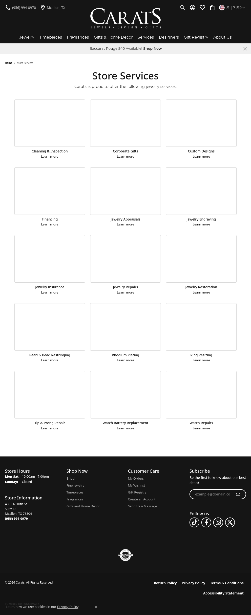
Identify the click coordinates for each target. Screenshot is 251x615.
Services (146, 37)
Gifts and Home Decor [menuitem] (83, 506)
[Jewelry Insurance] (49, 259)
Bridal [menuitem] (70, 478)
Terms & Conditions (227, 583)
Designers (169, 37)
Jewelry (26, 37)
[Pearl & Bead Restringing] (49, 327)
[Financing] (49, 191)
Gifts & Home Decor (113, 37)
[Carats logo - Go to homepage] (125, 18)
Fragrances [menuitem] (74, 499)
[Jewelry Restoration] (201, 259)
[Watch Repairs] (201, 394)
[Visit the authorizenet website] (125, 555)
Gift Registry (196, 37)
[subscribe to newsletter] (238, 494)
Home (8, 63)
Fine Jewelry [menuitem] (75, 485)
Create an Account (141, 499)
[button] (183, 7)
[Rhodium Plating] (125, 327)
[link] (20, 7)
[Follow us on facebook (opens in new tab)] (206, 522)
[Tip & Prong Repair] (49, 394)
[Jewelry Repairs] (125, 259)
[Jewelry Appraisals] (125, 191)
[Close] (245, 49)
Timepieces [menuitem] (74, 492)
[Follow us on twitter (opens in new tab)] (230, 522)
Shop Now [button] (152, 48)
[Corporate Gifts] (125, 123)
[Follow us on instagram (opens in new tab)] (218, 522)
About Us (222, 37)
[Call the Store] (16, 518)
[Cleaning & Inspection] (49, 123)
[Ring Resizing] (201, 327)
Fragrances (78, 37)
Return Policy (165, 583)
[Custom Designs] (201, 123)
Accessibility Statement (223, 593)
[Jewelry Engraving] (201, 191)
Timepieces (50, 37)
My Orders (136, 478)
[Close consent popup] (96, 607)
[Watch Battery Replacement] (125, 394)
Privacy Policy (193, 583)
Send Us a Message (142, 506)
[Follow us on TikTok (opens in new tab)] (194, 522)
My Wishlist (136, 485)
